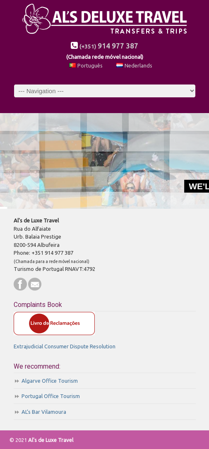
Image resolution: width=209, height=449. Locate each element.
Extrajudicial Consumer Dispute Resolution (64, 346)
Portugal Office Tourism (51, 396)
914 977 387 (108, 46)
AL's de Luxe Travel (105, 19)
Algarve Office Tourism (50, 381)
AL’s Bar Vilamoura (44, 412)
